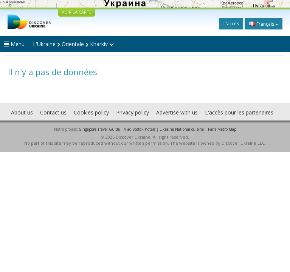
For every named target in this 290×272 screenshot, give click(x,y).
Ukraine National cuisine (182, 129)
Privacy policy (132, 112)
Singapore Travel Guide (99, 129)
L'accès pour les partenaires (239, 112)
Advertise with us (177, 112)
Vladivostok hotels (139, 129)
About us (22, 112)
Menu (14, 44)
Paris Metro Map (222, 129)
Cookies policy (91, 112)
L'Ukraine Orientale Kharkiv (73, 44)
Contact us (53, 112)
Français (263, 23)
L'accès (231, 23)
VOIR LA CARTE (76, 12)
